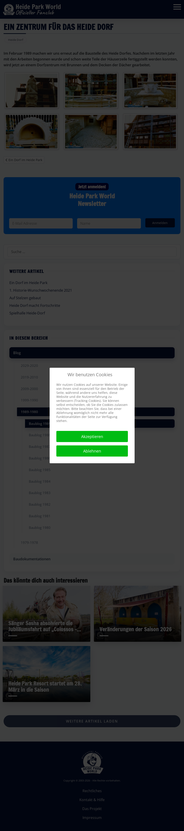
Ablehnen (92, 451)
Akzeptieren (92, 436)
